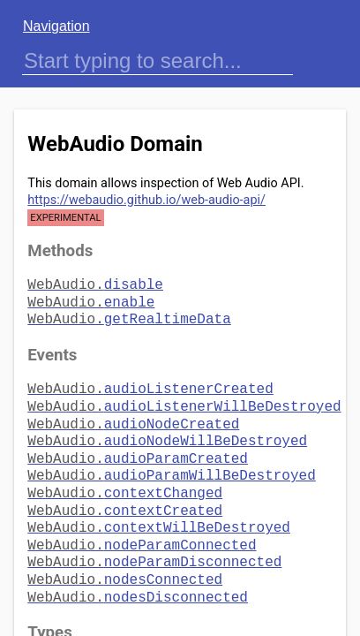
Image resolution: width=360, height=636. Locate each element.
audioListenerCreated (150, 382)
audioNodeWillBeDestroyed (167, 429)
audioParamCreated (137, 445)
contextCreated (124, 492)
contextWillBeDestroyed (158, 507)
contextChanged (124, 476)
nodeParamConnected (141, 523)
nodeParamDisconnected (154, 538)
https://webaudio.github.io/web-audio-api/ (146, 200)
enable (90, 299)
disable (95, 283)
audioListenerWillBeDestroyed (184, 398)
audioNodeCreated (133, 414)
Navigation (56, 26)
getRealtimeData (128, 314)
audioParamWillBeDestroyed (171, 460)
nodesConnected (124, 554)
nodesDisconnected (137, 569)
